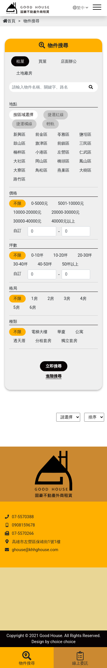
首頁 (9, 21)
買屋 (43, 61)
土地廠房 (24, 73)
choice (56, 641)
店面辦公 (69, 61)
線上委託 (80, 658)
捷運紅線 (56, 115)
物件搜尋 (27, 658)
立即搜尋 (54, 366)
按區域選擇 (23, 115)
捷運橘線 (24, 123)
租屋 (20, 61)
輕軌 (50, 123)
